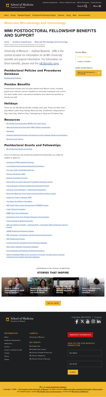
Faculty (13, 15)
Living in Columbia (84, 61)
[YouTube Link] (87, 321)
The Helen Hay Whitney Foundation (19, 201)
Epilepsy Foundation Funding (17, 178)
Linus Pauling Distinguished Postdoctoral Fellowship (25, 166)
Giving (68, 15)
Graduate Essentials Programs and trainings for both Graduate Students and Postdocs (36, 135)
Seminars (61, 15)
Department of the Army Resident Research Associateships (27, 217)
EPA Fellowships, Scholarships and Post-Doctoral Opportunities (29, 235)
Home (6, 42)
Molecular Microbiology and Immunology (35, 23)
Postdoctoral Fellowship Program (44, 15)
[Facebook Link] (76, 321)
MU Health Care (35, 346)
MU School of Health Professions (41, 353)
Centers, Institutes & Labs (67, 2)
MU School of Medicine (37, 356)
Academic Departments (50, 2)
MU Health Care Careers (38, 349)
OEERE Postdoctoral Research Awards (20, 231)
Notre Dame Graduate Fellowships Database (22, 247)
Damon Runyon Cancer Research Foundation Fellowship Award (29, 182)
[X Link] (82, 321)
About (6, 15)
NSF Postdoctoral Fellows (15, 239)
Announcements (84, 15)
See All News (53, 303)
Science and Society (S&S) (15, 174)
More (97, 6)
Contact (98, 317)
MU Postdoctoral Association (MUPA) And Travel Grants (26, 124)
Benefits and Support (85, 57)
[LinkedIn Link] (98, 321)
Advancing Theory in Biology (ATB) (19, 197)
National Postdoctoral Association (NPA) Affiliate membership (28, 127)
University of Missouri (37, 337)
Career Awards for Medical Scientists (19, 221)
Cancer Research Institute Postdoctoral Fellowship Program (27, 186)
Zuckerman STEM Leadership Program (20, 162)
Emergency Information (80, 335)
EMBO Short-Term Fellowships (17, 213)
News (75, 15)
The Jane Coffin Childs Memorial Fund (20, 170)
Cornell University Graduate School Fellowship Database (26, 243)
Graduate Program (24, 15)
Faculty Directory (96, 2)
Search (82, 6)
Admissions (8, 343)
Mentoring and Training (14, 139)
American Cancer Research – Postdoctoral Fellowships (26, 190)
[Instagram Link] (93, 321)
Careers (7, 347)
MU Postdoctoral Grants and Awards (19, 149)
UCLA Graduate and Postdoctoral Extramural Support (25, 251)
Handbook (10, 131)
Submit (73, 372)
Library (6, 359)
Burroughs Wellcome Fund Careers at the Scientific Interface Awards (31, 194)
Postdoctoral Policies (13, 78)
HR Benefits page (49, 64)
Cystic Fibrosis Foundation (16, 209)
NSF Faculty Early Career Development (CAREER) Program (27, 205)
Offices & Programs (83, 2)
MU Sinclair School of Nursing (40, 359)
